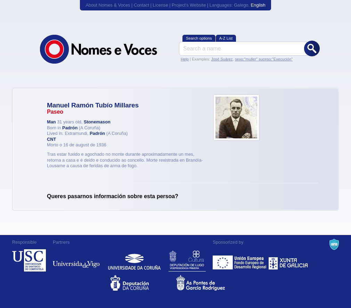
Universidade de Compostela (29, 260)
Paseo (55, 112)
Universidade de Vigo (76, 260)
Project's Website (189, 5)
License (160, 5)
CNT (51, 139)
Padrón (69, 127)
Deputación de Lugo (187, 260)
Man (51, 121)
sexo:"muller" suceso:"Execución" (264, 59)
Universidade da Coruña (134, 260)
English (258, 5)
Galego (241, 5)
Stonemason (97, 121)
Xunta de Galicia (288, 260)
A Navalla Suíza (334, 244)
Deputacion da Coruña (143, 283)
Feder (240, 260)
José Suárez (221, 59)
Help (185, 59)
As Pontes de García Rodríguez (208, 283)
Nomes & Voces (106, 49)
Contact (141, 5)
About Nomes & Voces (107, 5)
